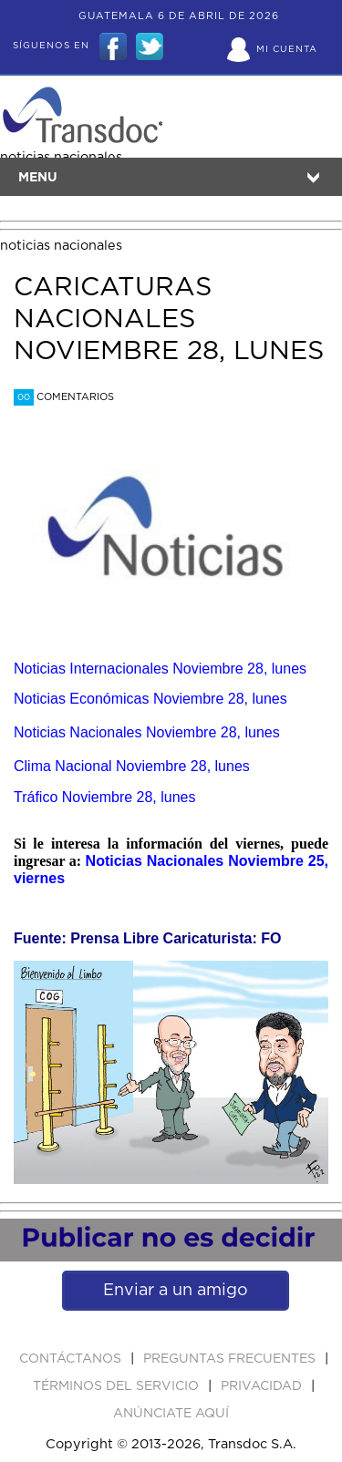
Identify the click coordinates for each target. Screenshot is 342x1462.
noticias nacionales (61, 245)
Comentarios (64, 397)
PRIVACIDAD (263, 1386)
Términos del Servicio (117, 1386)
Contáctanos (72, 1359)
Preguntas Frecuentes (231, 1359)
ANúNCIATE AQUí (171, 1413)
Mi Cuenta (286, 49)
